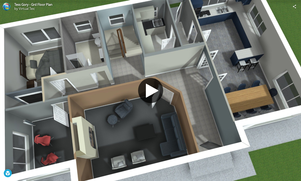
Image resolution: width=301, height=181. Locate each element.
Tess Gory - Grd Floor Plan (33, 4)
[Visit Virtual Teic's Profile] (7, 7)
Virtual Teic (27, 8)
